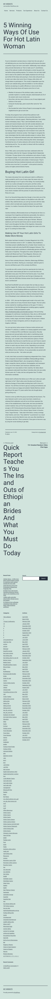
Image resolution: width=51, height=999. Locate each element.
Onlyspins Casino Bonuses (10, 833)
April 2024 (25, 669)
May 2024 (25, 667)
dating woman (7, 705)
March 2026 (25, 619)
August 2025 (25, 635)
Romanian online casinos (10, 862)
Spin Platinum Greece (9, 890)
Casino (5, 680)
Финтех (5, 951)
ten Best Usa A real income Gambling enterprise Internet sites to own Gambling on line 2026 (11, 593)
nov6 (4, 808)
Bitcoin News (6, 667)
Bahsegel (5, 649)
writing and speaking (8, 933)
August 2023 (25, 687)
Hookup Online (7, 749)
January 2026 (26, 623)
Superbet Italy (7, 899)
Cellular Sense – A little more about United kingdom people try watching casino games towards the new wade (11, 581)
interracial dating (7, 751)
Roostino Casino (7, 865)
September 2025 (26, 633)
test (4, 901)
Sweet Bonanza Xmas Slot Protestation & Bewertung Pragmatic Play (10, 587)
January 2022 (26, 726)
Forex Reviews (7, 735)
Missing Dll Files (7, 790)
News (4, 794)
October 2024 (26, 658)
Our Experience (27, 10)
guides (5, 744)
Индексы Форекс (8, 944)
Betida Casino (7, 662)
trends (5, 915)
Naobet (5, 792)
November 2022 (26, 708)
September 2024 (26, 660)
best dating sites (7, 655)
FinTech (5, 726)
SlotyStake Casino (8, 881)
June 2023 (25, 692)
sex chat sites (7, 869)
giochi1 (5, 740)
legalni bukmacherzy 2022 (10, 771)
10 (4, 623)
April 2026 (25, 617)
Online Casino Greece (9, 819)
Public (5, 847)
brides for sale (7, 678)
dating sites (6, 701)
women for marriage (8, 931)
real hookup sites (7, 853)
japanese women (7, 755)
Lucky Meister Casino (9, 778)
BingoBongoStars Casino (10, 664)
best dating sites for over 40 (10, 658)
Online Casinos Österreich (10, 826)
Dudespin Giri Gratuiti (9, 715)
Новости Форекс (8, 949)
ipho (4, 753)
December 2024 (26, 653)
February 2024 (26, 674)
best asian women (8, 653)
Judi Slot (5, 767)
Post (4, 842)
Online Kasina (7, 831)
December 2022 (26, 705)
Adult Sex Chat (7, 642)
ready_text (6, 851)
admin (8, 434)
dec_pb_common (7, 712)
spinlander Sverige (8, 894)
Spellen (5, 885)
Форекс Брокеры (8, 954)
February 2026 (26, 621)
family (5, 724)
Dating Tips (6, 703)
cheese (5, 687)
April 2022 (25, 719)
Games (5, 737)
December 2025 (26, 626)
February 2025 (26, 649)
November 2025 (26, 628)
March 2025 (25, 646)
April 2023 (25, 696)
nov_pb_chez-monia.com (9, 801)
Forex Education (7, 730)
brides (5, 676)
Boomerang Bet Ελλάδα (9, 674)
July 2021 (25, 735)
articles (5, 646)
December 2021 (26, 728)
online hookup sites (8, 828)
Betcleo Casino (7, 660)
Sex (4, 867)
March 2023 (25, 699)
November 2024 (26, 655)
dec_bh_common (7, 710)
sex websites (6, 872)
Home (6, 10)
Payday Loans (7, 840)
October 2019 (26, 740)
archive (5, 644)
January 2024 (26, 676)
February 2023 (26, 701)
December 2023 (26, 678)
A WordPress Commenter (10, 966)
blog (4, 669)
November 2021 (26, 730)
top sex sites (6, 908)
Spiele (5, 887)
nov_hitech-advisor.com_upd (10, 799)
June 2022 (25, 715)
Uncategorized (42, 432)
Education (6, 719)
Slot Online (6, 874)
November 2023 (26, 680)
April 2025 (25, 644)
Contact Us (44, 10)
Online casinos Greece (9, 822)
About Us (36, 10)
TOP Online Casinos (8, 906)
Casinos (5, 685)
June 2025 (25, 639)
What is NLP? (6, 924)
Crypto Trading (7, 696)
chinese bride (6, 689)
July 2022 (25, 712)
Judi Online (6, 765)
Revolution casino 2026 (9, 860)
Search (24, 575)
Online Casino (7, 812)
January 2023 (26, 703)
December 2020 (26, 737)
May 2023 (25, 694)
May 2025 (25, 642)
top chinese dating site (9, 903)
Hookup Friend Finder (9, 746)
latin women (6, 769)
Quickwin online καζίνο (9, 849)
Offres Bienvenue (7, 810)
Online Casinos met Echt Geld (11, 824)
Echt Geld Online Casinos (10, 717)
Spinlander (6, 892)
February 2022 (26, 724)
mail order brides (7, 783)
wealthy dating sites (8, 922)
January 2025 (26, 651)
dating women (7, 708)
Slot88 (5, 876)
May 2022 (25, 717)
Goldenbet (6, 742)
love (4, 776)
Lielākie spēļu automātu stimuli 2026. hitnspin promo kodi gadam (11, 599)
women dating (7, 928)
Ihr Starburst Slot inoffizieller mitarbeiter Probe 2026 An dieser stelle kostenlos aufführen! (10, 605)
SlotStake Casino (7, 878)
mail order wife (7, 785)
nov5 (4, 806)
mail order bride (7, 780)
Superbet (5, 897)
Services (11, 10)
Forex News (6, 733)
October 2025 (26, 630)
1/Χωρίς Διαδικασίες (9, 621)
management (6, 787)
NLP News (6, 796)
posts (4, 844)
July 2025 (25, 637)
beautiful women (7, 651)
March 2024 (25, 671)
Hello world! (6, 968)
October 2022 (26, 710)
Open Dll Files (7, 835)
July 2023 (25, 689)
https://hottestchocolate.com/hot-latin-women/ (19, 312)
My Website (8, 4)
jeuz (4, 762)
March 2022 (25, 721)
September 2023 (26, 685)
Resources (6, 856)
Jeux (4, 758)
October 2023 (26, 683)
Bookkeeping (6, 671)
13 (4, 626)
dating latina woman (8, 699)
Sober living (6, 883)
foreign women (7, 728)
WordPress (17, 992)
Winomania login (7, 926)
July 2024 (25, 662)
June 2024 (25, 664)
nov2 (4, 803)
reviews (5, 858)
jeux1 (4, 760)
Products (19, 10)
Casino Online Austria (9, 683)
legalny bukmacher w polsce (10, 774)
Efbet (4, 721)
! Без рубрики (7, 617)
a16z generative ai (8, 639)
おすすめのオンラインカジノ (11, 956)
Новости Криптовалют (9, 947)
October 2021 (26, 733)
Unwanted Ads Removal (9, 919)
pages (5, 837)
